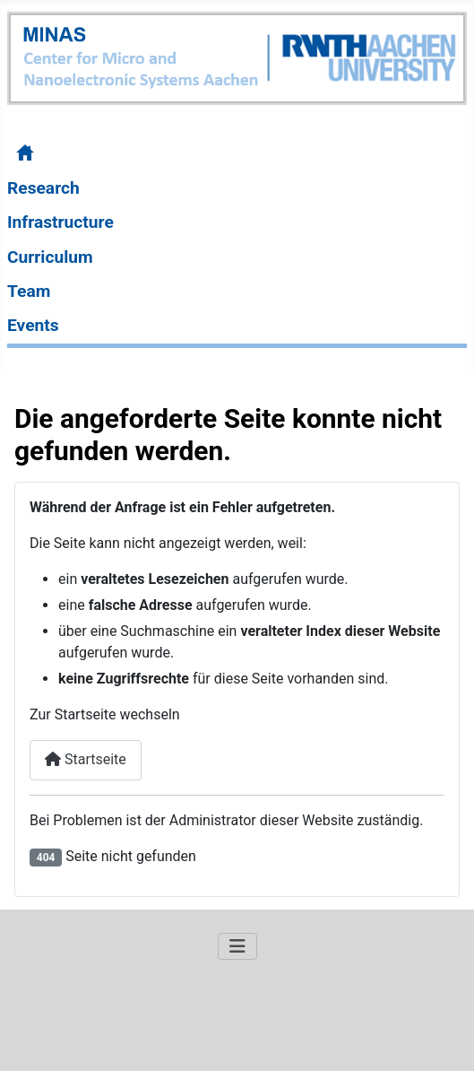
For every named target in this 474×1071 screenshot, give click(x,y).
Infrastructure (60, 222)
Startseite (85, 759)
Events (33, 325)
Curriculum (50, 257)
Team (28, 291)
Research (43, 188)
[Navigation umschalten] (237, 946)
